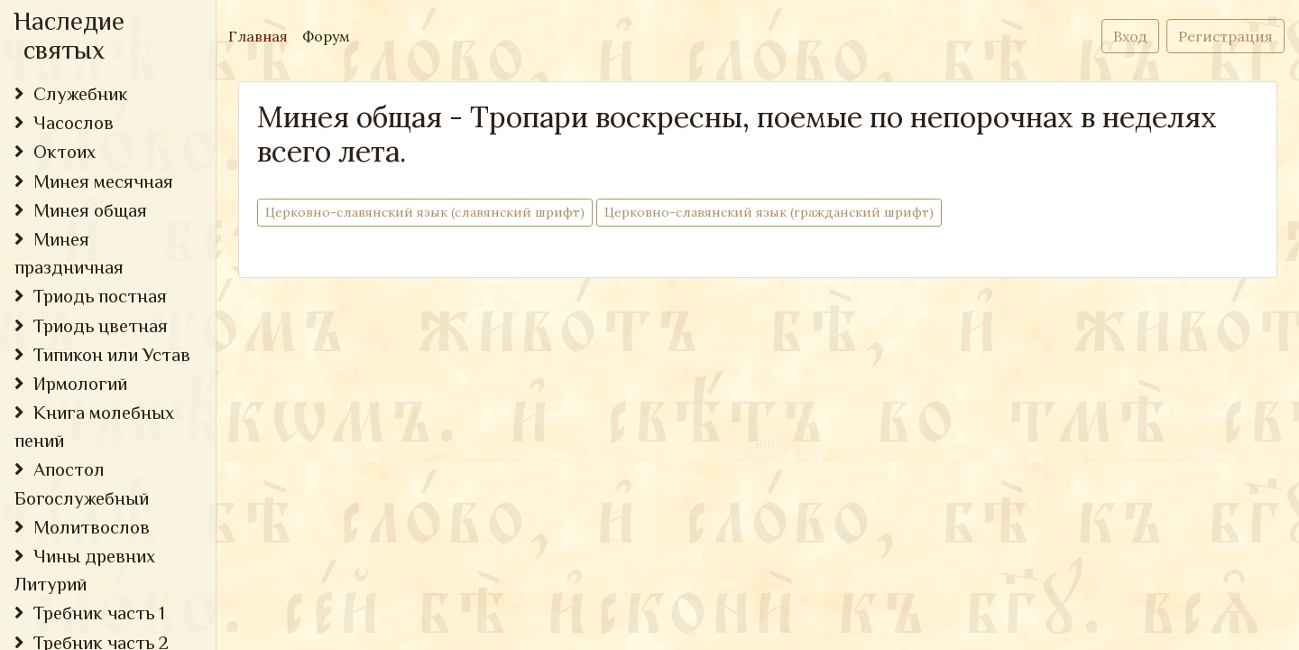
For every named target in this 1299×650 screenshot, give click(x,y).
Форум (326, 36)
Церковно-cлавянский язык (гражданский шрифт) (769, 211)
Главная (261, 34)
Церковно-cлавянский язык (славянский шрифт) (425, 211)
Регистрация (1225, 36)
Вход (1130, 36)
